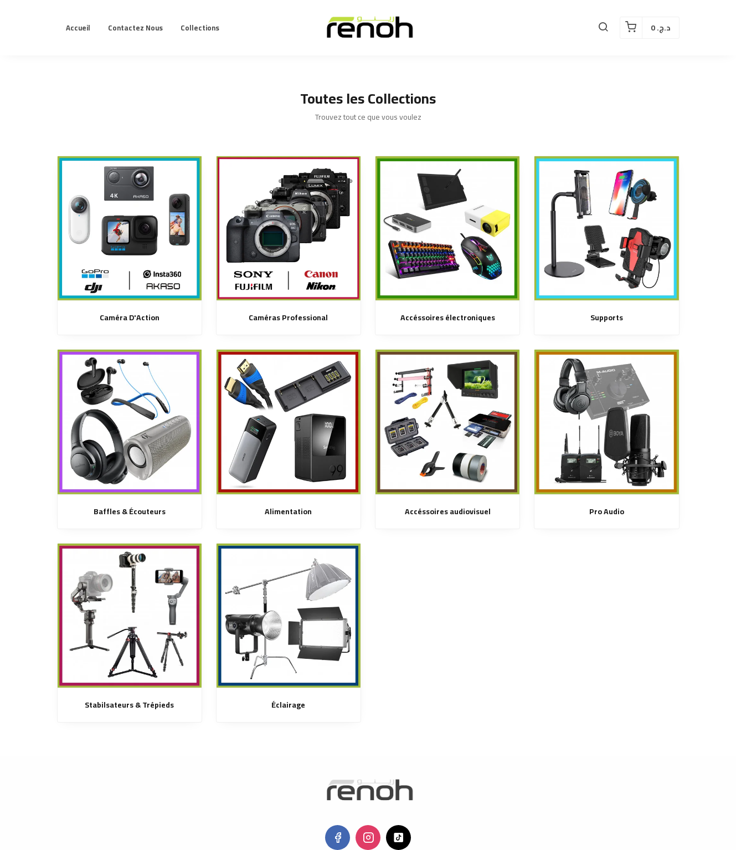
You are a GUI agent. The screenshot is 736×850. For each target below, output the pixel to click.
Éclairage (288, 705)
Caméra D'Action (129, 318)
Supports (606, 318)
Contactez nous (135, 27)
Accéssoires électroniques (447, 318)
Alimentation (288, 512)
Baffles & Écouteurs (130, 512)
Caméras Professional (288, 318)
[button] (603, 28)
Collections (200, 27)
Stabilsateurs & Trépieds (129, 705)
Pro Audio (606, 512)
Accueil (78, 27)
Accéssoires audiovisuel (448, 512)
